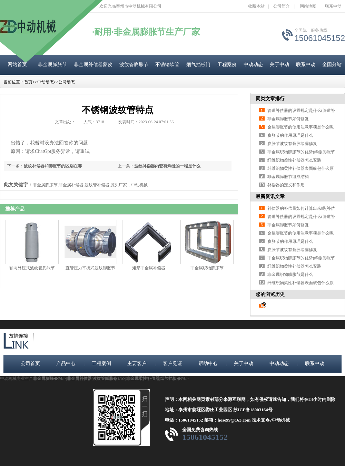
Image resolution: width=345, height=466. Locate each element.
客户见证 (172, 363)
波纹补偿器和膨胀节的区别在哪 (53, 166)
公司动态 (66, 82)
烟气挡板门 (198, 64)
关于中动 (279, 64)
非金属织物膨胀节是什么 (290, 274)
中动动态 (253, 64)
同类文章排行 (270, 98)
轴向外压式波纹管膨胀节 (32, 268)
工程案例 (227, 64)
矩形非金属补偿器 (148, 268)
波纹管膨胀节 (133, 64)
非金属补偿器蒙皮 (93, 64)
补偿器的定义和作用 (286, 185)
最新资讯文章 (270, 196)
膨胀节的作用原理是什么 (290, 135)
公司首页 (30, 363)
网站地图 (308, 6)
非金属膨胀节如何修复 (288, 118)
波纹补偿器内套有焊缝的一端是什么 (167, 166)
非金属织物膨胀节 (207, 268)
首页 (28, 82)
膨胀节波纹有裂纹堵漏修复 (292, 143)
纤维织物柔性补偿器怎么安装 (294, 160)
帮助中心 (208, 363)
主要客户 (137, 363)
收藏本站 (256, 6)
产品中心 (66, 363)
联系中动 (333, 6)
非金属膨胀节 (52, 64)
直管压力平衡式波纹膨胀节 (90, 268)
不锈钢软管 (167, 64)
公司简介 (281, 6)
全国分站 (332, 64)
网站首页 (17, 64)
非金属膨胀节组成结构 (288, 176)
